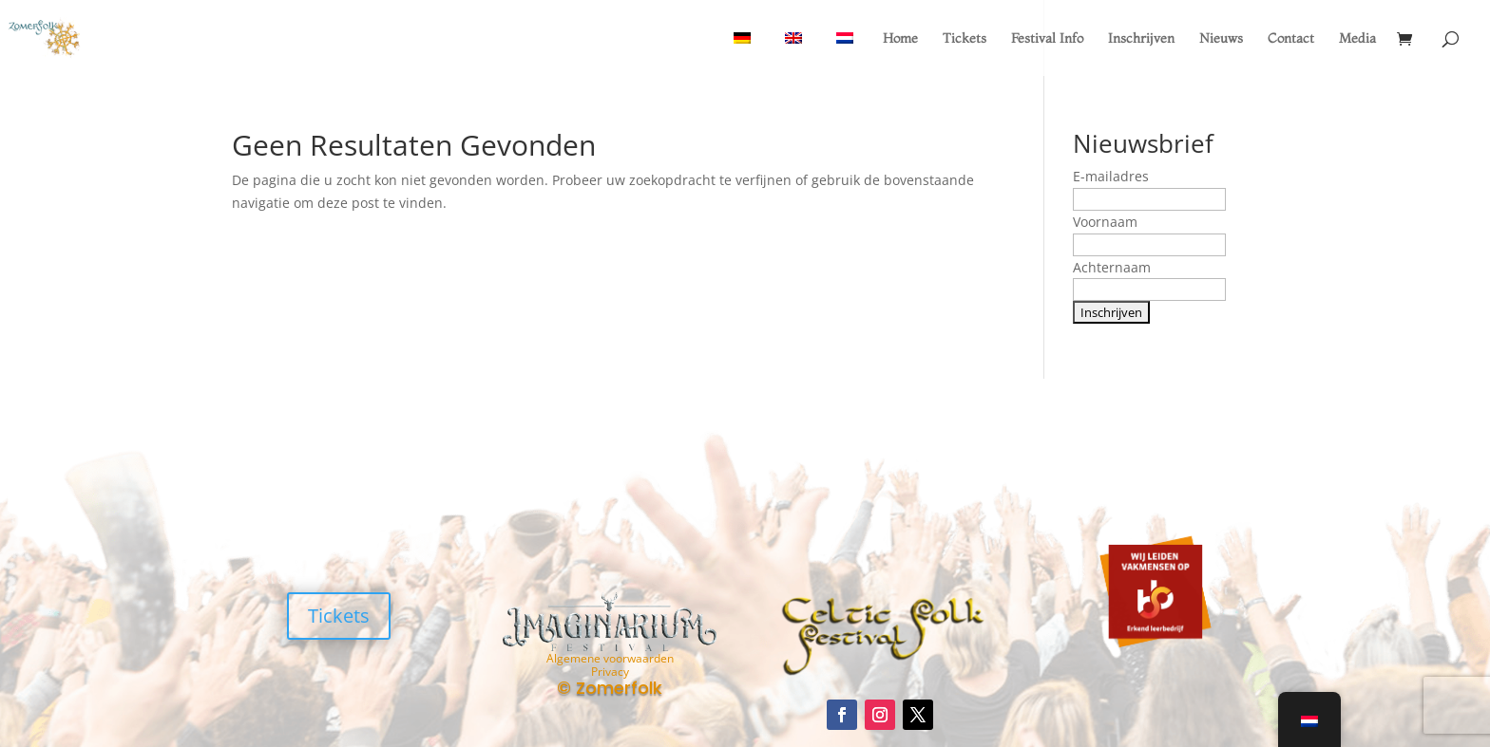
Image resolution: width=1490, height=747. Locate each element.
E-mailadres (1111, 176)
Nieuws (1221, 39)
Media (1357, 39)
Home (900, 39)
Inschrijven (1141, 39)
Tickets (964, 39)
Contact (1291, 39)
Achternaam (1112, 267)
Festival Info (1047, 39)
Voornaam (1105, 222)
